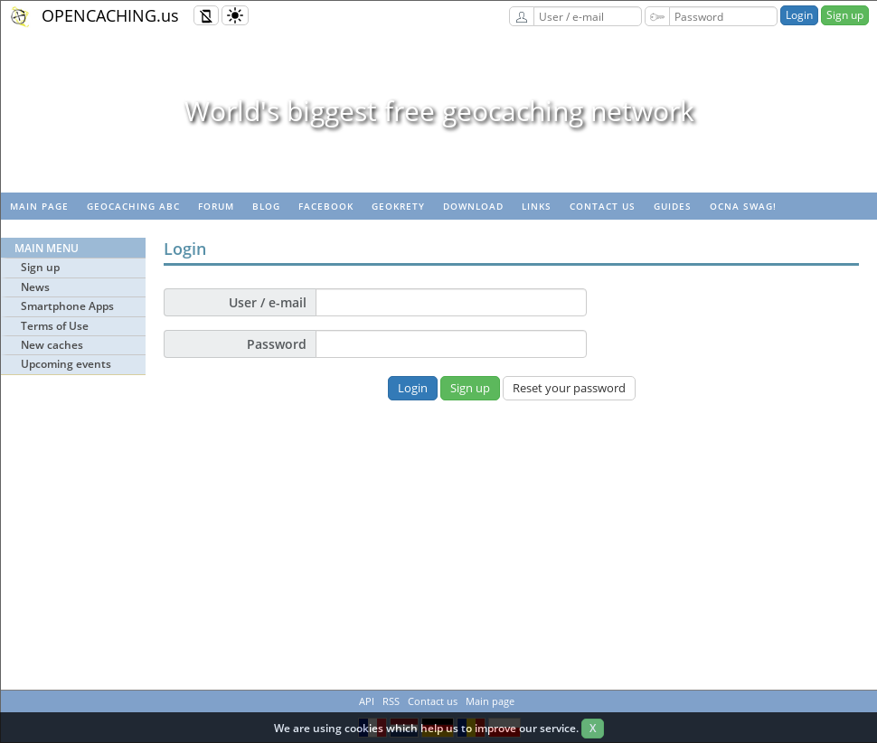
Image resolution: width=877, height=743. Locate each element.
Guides (673, 206)
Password (276, 344)
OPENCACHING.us (110, 15)
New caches (52, 345)
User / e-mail (267, 302)
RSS (391, 701)
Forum (216, 206)
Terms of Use (55, 326)
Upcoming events (66, 364)
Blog (266, 206)
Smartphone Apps (67, 306)
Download (473, 206)
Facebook (326, 206)
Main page (39, 206)
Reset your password (569, 388)
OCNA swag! (743, 206)
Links (537, 206)
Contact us (603, 206)
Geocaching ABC (133, 206)
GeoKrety (398, 206)
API (366, 701)
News (35, 287)
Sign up (844, 15)
